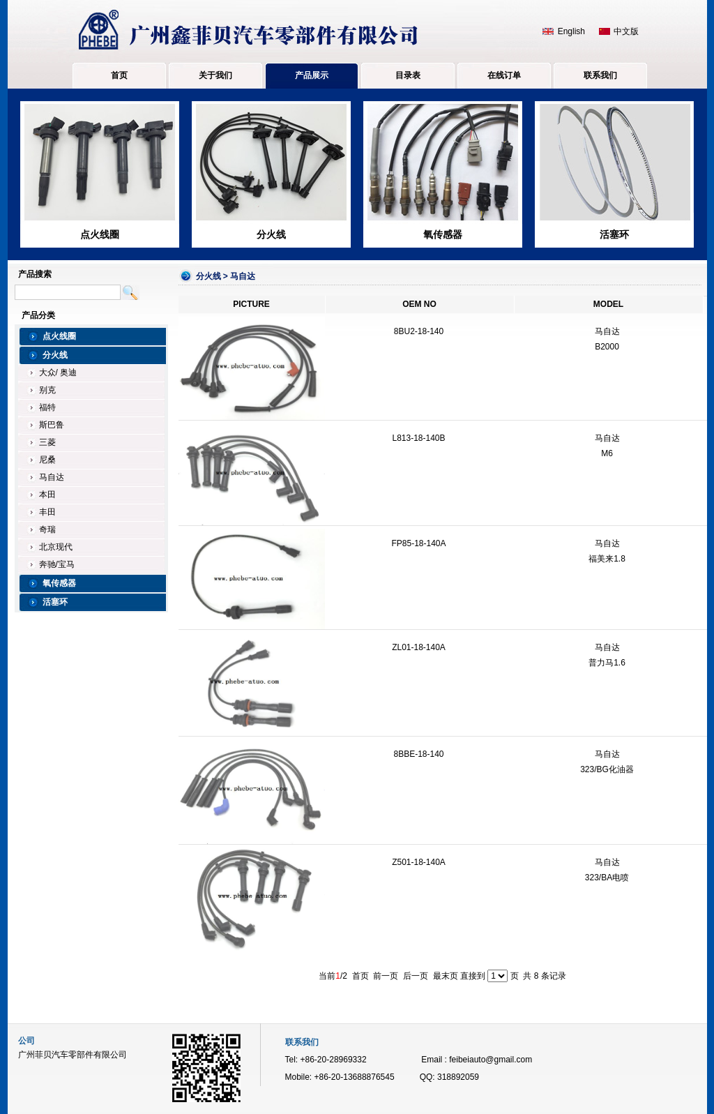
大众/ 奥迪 (58, 372)
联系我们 (600, 75)
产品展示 (311, 75)
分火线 (271, 234)
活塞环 (614, 234)
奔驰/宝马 (57, 564)
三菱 (47, 442)
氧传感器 (442, 234)
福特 (47, 407)
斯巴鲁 (51, 425)
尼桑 (47, 460)
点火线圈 (99, 234)
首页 (119, 75)
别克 (47, 390)
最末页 (445, 976)
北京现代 (56, 547)
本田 (47, 494)
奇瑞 (47, 529)
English (571, 31)
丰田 (47, 512)
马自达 (51, 477)
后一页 (415, 976)
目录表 (407, 75)
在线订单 (504, 75)
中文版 (626, 31)
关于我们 (215, 75)
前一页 (385, 976)
